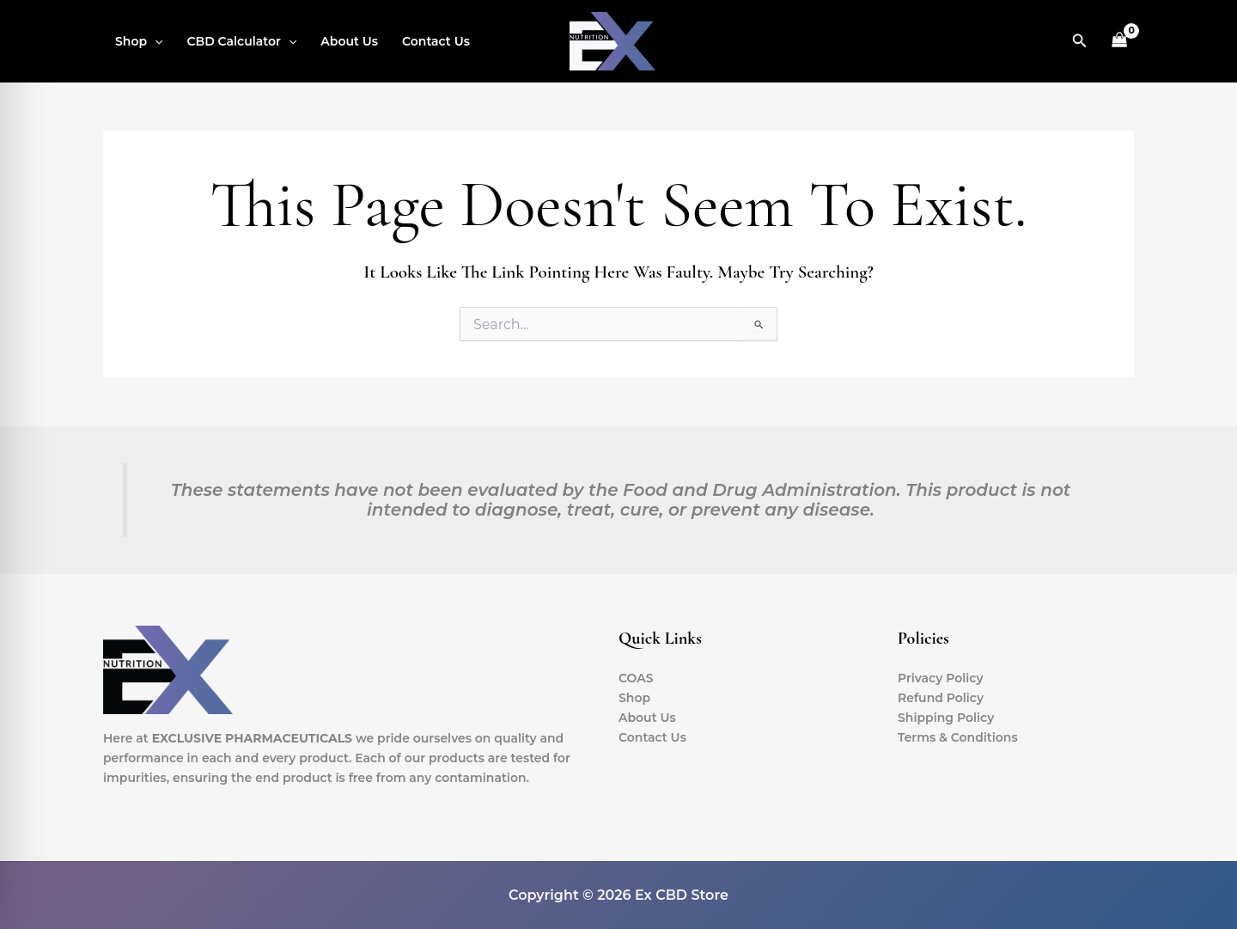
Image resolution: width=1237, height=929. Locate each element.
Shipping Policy (946, 717)
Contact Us (436, 41)
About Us (349, 41)
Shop (138, 41)
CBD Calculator (241, 41)
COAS (636, 678)
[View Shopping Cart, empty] (1120, 42)
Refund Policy (941, 698)
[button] (154, 41)
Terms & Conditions (958, 737)
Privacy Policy (941, 678)
